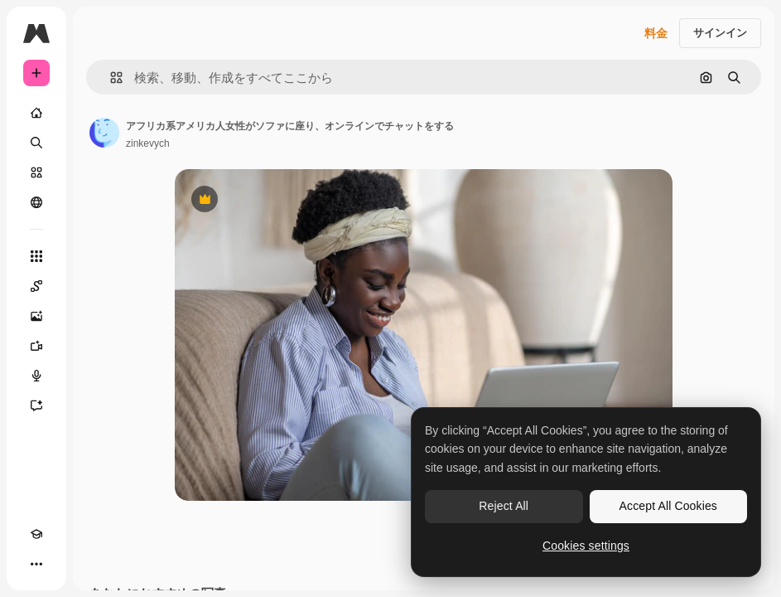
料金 (656, 33)
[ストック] (36, 172)
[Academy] (36, 534)
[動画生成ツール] (36, 345)
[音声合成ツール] (36, 375)
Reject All (503, 505)
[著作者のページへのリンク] (104, 133)
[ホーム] (36, 113)
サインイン (720, 33)
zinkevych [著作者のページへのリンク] (148, 143)
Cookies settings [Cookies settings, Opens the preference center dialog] (585, 545)
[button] (110, 77)
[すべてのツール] (36, 256)
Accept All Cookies (668, 505)
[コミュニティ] (36, 202)
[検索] (36, 142)
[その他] (36, 564)
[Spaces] (36, 286)
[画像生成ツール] (36, 316)
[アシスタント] (36, 405)
